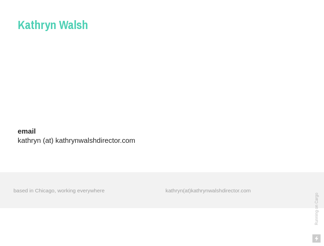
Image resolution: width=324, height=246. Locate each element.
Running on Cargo (316, 209)
